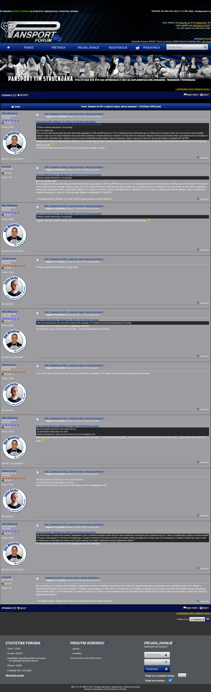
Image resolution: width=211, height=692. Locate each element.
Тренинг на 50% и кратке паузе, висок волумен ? (72, 577)
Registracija (118, 47)
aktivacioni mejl (201, 25)
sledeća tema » (202, 89)
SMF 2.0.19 (76, 687)
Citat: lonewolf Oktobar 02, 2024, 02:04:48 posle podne (66, 532)
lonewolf (6, 166)
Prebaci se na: (183, 619)
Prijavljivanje (88, 47)
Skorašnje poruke (15, 675)
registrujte (201, 22)
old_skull (206, 41)
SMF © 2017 (88, 687)
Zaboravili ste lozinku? (156, 646)
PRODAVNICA (147, 47)
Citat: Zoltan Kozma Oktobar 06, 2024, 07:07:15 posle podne (69, 124)
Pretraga (59, 47)
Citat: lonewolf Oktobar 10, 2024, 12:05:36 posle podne (66, 121)
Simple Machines (102, 687)
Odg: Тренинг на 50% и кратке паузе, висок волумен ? (74, 113)
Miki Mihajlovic (10, 113)
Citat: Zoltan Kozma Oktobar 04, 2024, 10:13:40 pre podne (67, 320)
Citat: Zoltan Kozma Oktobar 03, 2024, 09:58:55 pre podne (67, 426)
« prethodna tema (184, 89)
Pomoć (29, 47)
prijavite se (184, 22)
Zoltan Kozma (9, 258)
